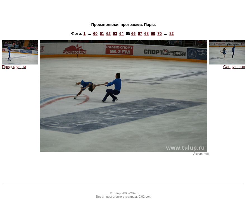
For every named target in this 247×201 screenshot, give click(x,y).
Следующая (227, 65)
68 (146, 33)
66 (133, 33)
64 (121, 33)
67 (140, 33)
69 (153, 33)
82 (171, 33)
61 (102, 33)
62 (108, 33)
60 (95, 33)
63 (115, 33)
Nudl (206, 153)
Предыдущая (20, 65)
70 (159, 33)
